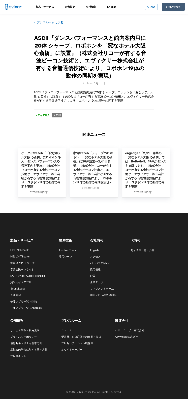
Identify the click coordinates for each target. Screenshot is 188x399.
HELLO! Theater (20, 256)
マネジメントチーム (102, 288)
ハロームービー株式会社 (129, 330)
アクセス (95, 256)
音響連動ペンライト (22, 269)
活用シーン (65, 256)
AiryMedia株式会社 (126, 336)
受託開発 (15, 295)
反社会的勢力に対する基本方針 (28, 349)
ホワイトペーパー (72, 349)
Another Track (67, 250)
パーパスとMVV (99, 263)
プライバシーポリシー (23, 336)
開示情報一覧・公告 (142, 250)
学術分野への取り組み (103, 295)
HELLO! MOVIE (19, 250)
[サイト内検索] (151, 7)
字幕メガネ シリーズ (22, 263)
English (94, 250)
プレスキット (18, 356)
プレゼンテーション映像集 (77, 343)
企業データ (96, 282)
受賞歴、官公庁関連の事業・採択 (81, 336)
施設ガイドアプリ (20, 282)
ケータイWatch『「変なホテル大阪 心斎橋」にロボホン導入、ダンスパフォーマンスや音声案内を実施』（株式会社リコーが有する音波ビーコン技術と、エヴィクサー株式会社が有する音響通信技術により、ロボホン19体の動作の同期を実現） (41, 170)
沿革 (92, 275)
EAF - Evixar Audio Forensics (27, 275)
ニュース (66, 330)
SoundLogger (18, 288)
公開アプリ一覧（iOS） (24, 301)
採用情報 (95, 269)
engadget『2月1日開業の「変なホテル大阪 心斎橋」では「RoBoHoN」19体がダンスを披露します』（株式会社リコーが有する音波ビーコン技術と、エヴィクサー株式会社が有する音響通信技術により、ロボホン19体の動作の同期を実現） (145, 170)
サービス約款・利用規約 (24, 330)
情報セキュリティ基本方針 (26, 343)
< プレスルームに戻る (48, 22)
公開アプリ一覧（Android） (26, 307)
